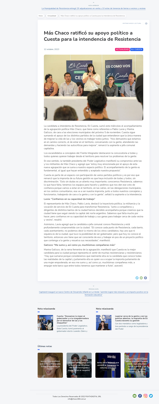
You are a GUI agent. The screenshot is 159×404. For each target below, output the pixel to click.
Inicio (42, 16)
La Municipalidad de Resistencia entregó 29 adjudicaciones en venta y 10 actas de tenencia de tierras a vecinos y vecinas (94, 8)
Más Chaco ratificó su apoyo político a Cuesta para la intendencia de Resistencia (93, 36)
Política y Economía (15, 44)
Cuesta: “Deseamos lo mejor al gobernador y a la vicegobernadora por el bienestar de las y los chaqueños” (73, 319)
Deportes (10, 61)
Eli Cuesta (137, 49)
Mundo (8, 50)
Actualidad (10, 32)
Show (8, 38)
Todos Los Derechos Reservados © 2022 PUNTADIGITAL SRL (79, 396)
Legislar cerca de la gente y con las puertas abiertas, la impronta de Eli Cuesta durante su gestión (132, 318)
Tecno (8, 55)
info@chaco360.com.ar (79, 399)
